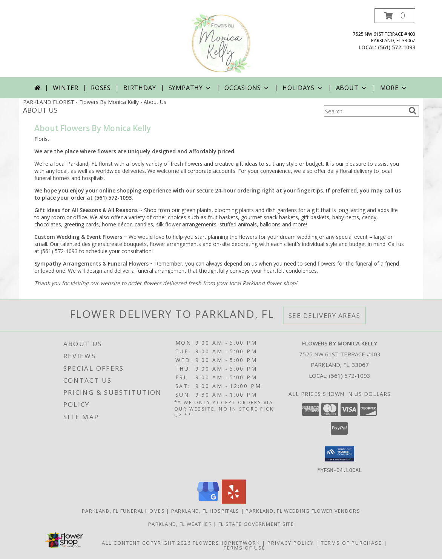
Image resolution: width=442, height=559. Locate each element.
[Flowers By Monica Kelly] (221, 42)
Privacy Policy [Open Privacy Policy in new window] (290, 542)
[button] (394, 15)
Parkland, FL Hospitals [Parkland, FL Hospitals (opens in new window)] (205, 510)
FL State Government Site (256, 523)
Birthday (139, 88)
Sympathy (190, 88)
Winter (65, 88)
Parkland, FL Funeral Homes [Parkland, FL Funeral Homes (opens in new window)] (123, 510)
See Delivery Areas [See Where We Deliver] (325, 315)
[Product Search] (364, 111)
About (352, 88)
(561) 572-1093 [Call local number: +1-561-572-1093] (396, 47)
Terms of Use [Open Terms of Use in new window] (245, 547)
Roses (101, 88)
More (394, 88)
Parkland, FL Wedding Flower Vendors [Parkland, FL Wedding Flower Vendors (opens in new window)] (303, 510)
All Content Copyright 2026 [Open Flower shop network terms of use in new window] (146, 542)
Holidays (302, 88)
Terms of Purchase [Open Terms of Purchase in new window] (351, 542)
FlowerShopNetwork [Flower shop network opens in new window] (226, 542)
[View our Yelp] (234, 501)
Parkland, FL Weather (180, 523)
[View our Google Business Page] (208, 501)
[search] (413, 111)
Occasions (247, 88)
